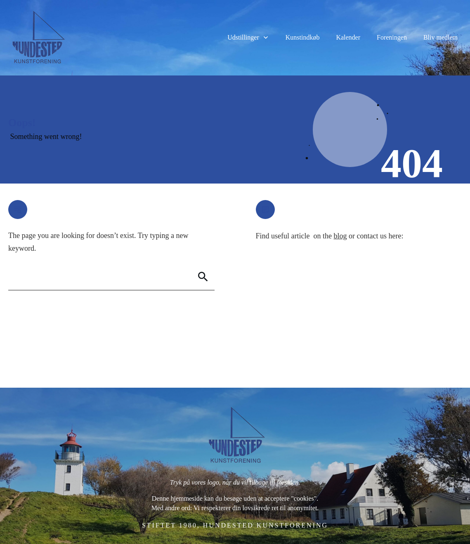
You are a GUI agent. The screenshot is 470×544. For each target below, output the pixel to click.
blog (340, 236)
